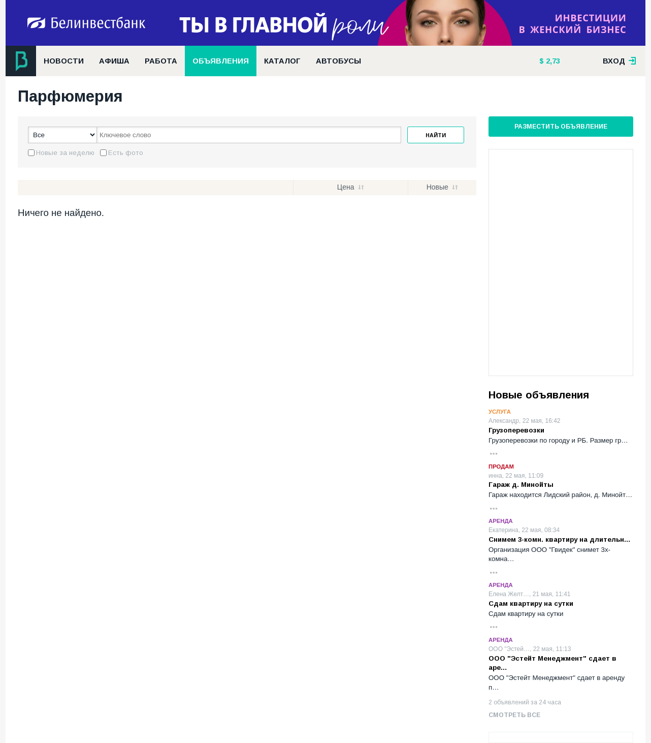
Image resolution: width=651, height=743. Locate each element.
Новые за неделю (65, 153)
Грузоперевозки (516, 430)
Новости (64, 61)
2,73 (552, 61)
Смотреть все (514, 715)
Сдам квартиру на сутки (531, 603)
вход (619, 61)
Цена (345, 187)
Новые (437, 187)
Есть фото (125, 153)
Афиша (114, 61)
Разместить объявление (560, 126)
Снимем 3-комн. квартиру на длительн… (560, 539)
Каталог (282, 61)
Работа (161, 61)
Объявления (220, 61)
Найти (436, 135)
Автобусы (338, 61)
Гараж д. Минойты (521, 484)
